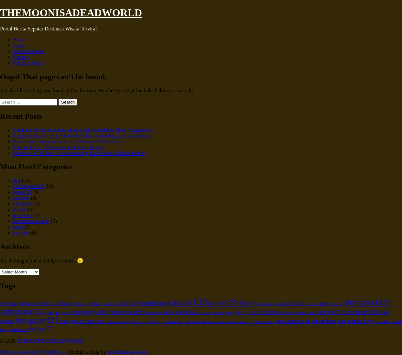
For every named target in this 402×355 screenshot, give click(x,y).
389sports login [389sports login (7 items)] (57, 303)
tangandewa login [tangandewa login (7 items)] (356, 321)
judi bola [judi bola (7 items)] (295, 303)
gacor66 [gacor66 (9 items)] (126, 303)
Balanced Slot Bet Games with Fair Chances (59, 147)
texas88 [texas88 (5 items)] (381, 321)
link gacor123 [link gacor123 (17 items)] (367, 302)
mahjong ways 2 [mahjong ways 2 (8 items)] (92, 312)
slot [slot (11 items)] (239, 311)
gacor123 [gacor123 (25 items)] (189, 302)
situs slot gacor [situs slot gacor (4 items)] (223, 313)
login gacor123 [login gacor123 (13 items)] (22, 311)
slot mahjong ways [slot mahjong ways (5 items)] (146, 321)
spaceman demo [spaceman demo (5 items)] (262, 321)
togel (18, 227)
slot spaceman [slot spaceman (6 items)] (214, 321)
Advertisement (28, 51)
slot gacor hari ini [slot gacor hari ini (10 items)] (82, 320)
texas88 (21, 233)
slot (16, 180)
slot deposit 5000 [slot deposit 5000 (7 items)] (362, 312)
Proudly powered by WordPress (32, 352)
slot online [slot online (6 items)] (173, 321)
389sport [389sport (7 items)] (9, 303)
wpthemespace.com (127, 352)
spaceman (23, 215)
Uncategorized (28, 186)
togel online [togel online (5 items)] (19, 329)
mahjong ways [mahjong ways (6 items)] (59, 312)
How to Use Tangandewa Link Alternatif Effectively (67, 141)
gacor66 (21, 198)
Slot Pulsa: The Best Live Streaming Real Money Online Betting (80, 153)
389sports (23, 203)
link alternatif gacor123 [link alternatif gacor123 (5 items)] (324, 304)
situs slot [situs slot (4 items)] (205, 313)
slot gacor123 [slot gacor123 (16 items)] (37, 320)
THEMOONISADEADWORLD (71, 12)
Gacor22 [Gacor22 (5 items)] (109, 304)
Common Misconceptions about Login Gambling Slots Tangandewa (83, 130)
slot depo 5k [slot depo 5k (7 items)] (330, 312)
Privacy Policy (28, 63)
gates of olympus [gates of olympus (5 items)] (270, 304)
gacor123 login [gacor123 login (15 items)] (232, 302)
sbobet (20, 209)
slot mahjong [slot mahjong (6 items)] (117, 321)
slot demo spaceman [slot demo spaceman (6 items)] (297, 312)
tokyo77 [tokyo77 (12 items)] (42, 329)
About (19, 45)
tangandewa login (31, 221)
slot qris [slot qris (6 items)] (192, 321)
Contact (21, 57)
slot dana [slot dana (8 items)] (267, 312)
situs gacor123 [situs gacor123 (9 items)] (180, 311)
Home (19, 39)
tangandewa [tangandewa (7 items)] (324, 321)
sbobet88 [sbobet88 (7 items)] (135, 312)
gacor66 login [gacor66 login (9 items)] (154, 303)
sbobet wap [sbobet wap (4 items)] (154, 313)
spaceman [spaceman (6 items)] (238, 321)
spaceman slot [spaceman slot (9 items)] (294, 320)
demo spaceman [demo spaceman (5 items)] (87, 304)
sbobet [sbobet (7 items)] (118, 312)
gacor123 (22, 192)
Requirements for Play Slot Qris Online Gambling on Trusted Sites (82, 136)
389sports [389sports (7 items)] (29, 303)
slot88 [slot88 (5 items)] (250, 312)
